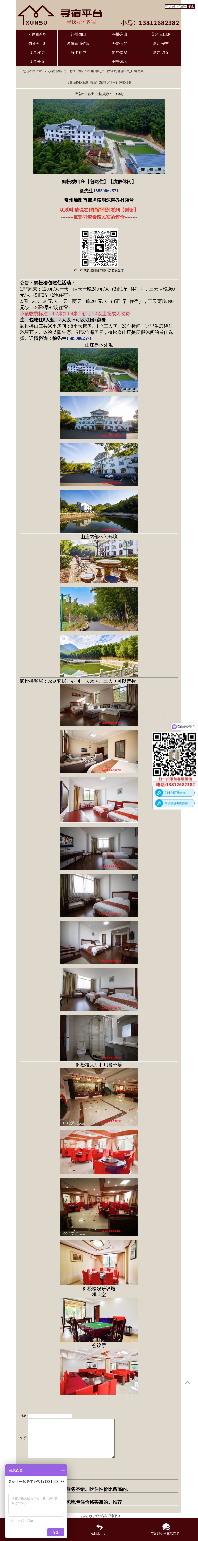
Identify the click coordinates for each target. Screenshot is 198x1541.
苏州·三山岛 (160, 34)
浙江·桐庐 (78, 53)
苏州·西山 (78, 34)
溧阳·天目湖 (37, 44)
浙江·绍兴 (161, 53)
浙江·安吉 (161, 44)
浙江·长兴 (37, 62)
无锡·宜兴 (119, 44)
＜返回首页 (37, 34)
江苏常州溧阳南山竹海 (60, 71)
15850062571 (106, 190)
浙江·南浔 (119, 53)
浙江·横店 (37, 53)
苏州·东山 (119, 34)
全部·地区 (119, 62)
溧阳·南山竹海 (78, 44)
